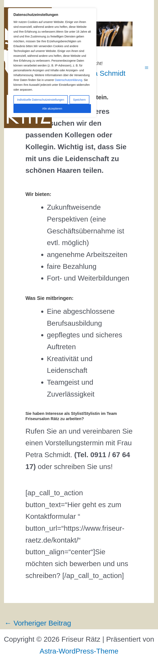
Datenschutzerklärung (68, 80)
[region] (52, 62)
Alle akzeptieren (52, 108)
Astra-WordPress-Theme (79, 651)
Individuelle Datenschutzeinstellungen (40, 99)
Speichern (79, 99)
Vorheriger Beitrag (37, 623)
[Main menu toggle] (146, 67)
